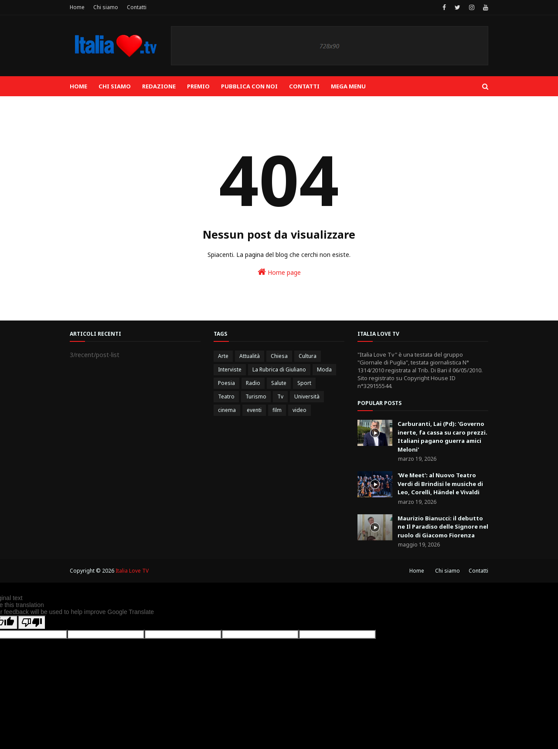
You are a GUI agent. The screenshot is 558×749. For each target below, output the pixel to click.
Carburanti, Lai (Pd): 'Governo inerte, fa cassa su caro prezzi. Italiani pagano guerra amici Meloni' (442, 436)
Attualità (249, 356)
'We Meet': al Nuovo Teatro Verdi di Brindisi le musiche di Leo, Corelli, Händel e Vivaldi (440, 483)
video (299, 410)
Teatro (226, 396)
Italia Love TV (132, 570)
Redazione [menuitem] (159, 86)
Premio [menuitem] (198, 86)
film (277, 410)
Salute (278, 383)
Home (77, 7)
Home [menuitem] (78, 86)
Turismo (255, 396)
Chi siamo (105, 7)
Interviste (230, 369)
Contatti (136, 7)
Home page (279, 272)
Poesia (226, 383)
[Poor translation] (32, 622)
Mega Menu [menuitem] (348, 86)
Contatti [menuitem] (304, 86)
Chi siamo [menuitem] (115, 86)
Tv (280, 396)
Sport (304, 383)
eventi (254, 410)
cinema (227, 410)
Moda (324, 369)
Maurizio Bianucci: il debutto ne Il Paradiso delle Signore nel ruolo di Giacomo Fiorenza (443, 526)
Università (307, 396)
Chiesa (279, 356)
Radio (253, 383)
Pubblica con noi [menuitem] (249, 86)
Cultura (307, 356)
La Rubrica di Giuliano (279, 369)
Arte (223, 356)
